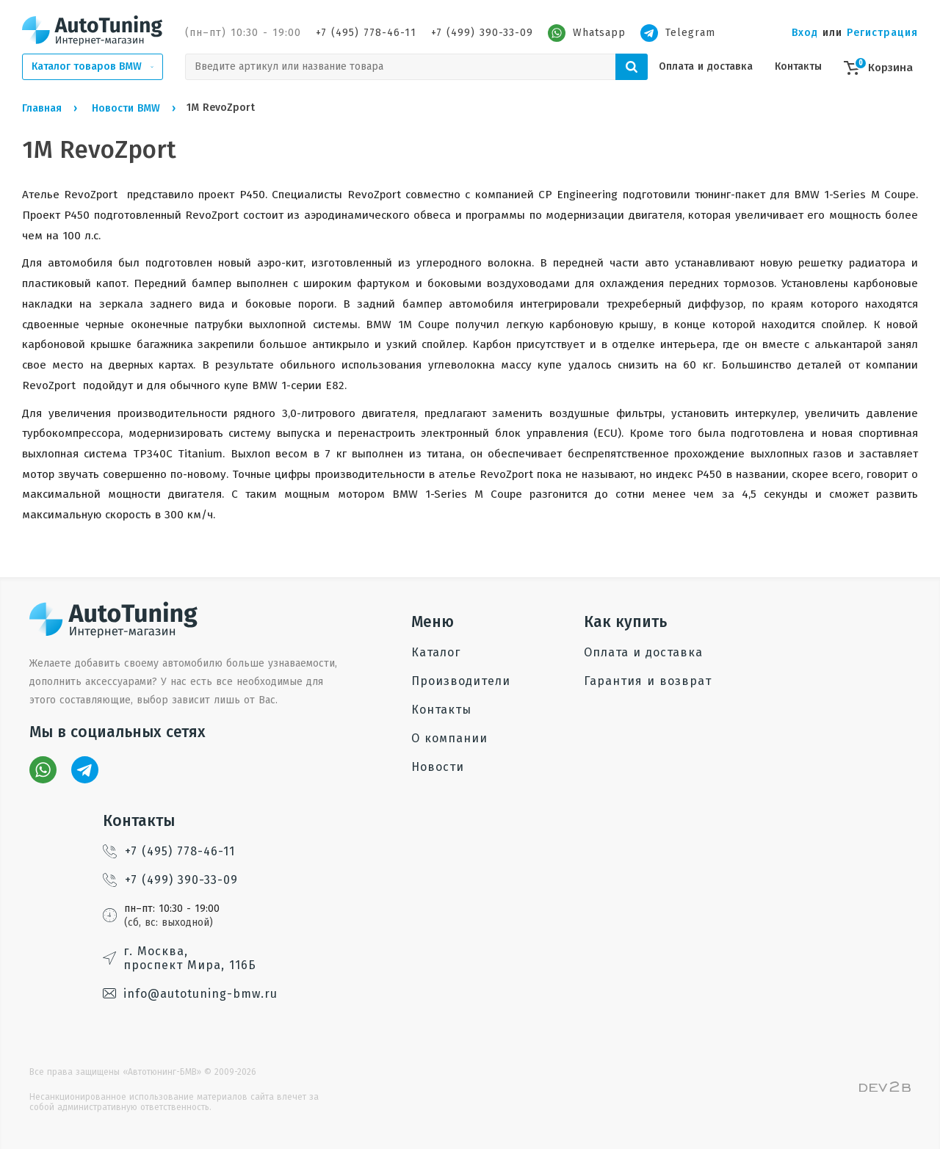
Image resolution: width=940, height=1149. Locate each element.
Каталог (435, 652)
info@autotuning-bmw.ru (190, 994)
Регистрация (882, 32)
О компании (449, 738)
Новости (437, 767)
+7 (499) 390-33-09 (482, 32)
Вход (805, 32)
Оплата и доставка (706, 66)
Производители (460, 681)
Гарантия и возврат (648, 681)
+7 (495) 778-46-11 (366, 32)
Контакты (798, 66)
